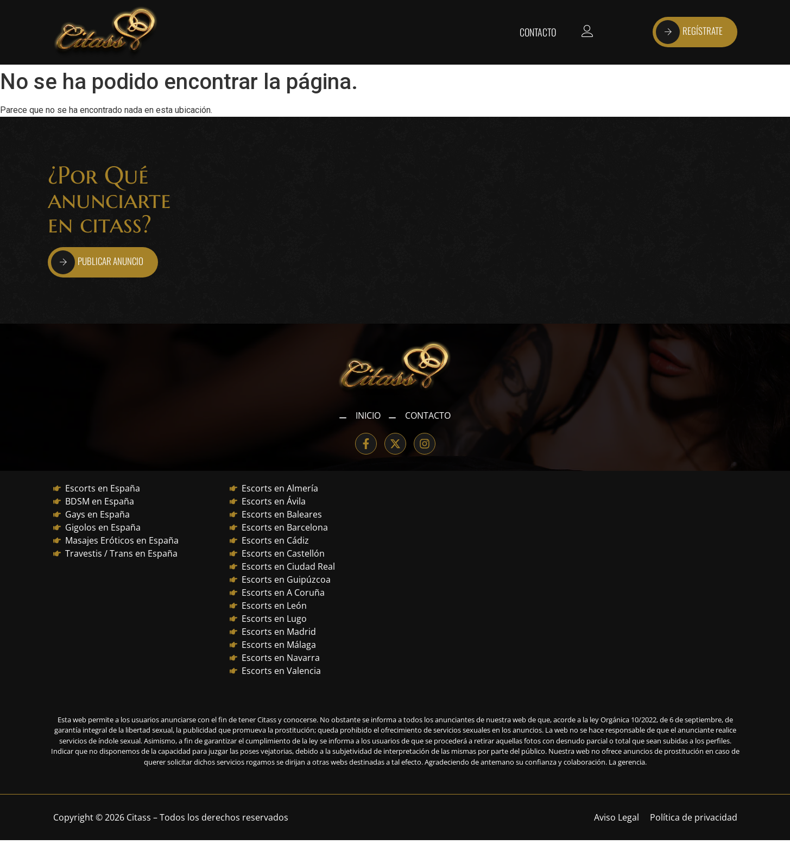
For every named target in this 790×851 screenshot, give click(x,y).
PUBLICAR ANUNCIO (97, 262)
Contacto (538, 32)
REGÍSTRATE (689, 32)
